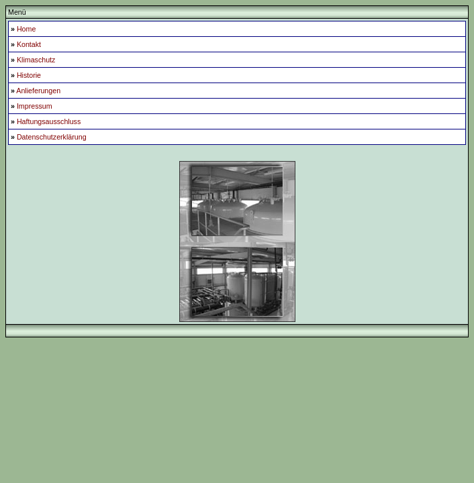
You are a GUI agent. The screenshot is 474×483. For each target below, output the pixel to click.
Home (26, 29)
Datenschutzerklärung (52, 137)
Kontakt (29, 44)
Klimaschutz (36, 60)
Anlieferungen (38, 91)
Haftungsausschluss (49, 121)
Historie (29, 75)
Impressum (34, 106)
